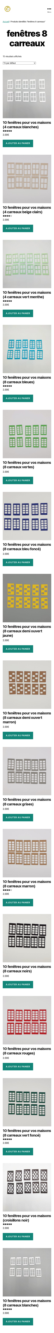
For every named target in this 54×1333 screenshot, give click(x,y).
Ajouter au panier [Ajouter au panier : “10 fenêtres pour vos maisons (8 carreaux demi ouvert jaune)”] (18, 649)
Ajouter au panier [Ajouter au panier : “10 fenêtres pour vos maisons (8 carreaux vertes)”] (18, 480)
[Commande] (19, 63)
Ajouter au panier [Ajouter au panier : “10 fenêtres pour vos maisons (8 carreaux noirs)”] (18, 984)
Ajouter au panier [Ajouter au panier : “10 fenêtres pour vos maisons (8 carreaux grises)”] (18, 817)
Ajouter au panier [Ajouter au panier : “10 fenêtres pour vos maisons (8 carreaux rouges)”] (18, 1066)
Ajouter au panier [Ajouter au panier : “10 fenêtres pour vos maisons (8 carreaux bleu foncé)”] (18, 562)
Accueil (6, 21)
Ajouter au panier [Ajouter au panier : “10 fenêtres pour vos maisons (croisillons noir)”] (18, 1236)
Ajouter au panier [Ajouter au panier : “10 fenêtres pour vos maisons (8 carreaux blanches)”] (18, 1321)
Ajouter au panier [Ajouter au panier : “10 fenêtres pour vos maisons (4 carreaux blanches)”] (18, 143)
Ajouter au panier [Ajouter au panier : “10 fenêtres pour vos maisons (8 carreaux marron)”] (18, 902)
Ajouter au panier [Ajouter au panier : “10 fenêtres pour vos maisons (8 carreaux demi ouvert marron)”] (18, 735)
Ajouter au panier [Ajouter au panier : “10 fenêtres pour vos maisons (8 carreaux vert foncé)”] (18, 1151)
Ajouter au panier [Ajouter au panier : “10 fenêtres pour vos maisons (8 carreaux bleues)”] (18, 398)
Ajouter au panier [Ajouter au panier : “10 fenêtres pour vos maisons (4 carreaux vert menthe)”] (18, 313)
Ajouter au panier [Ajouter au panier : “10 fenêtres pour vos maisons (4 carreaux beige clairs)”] (18, 228)
